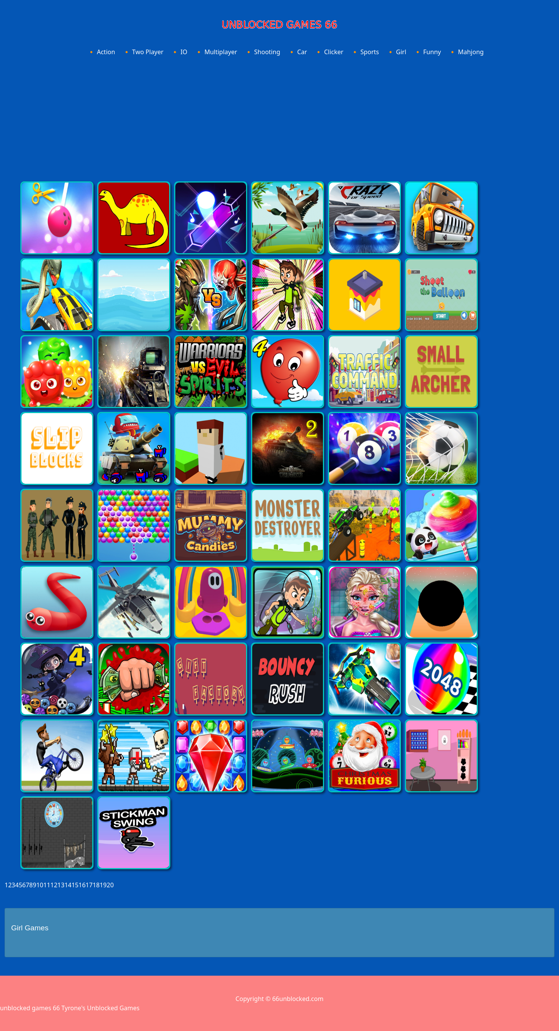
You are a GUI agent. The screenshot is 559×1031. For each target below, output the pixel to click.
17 (89, 885)
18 (96, 885)
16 (81, 885)
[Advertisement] (279, 116)
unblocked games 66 (30, 1008)
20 (110, 885)
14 (68, 885)
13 (60, 885)
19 (103, 885)
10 (39, 885)
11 (46, 885)
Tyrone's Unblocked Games (101, 1008)
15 (75, 885)
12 (53, 885)
